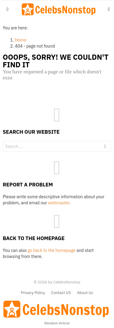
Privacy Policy (33, 292)
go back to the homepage (52, 250)
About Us (85, 292)
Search (105, 147)
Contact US (61, 292)
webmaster (58, 203)
